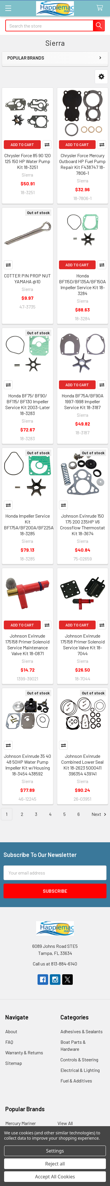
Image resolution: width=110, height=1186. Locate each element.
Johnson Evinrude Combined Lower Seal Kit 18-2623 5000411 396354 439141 (82, 764)
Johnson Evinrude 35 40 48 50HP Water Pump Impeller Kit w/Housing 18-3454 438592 (27, 764)
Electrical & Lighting (80, 1070)
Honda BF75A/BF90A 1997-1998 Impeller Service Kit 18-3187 (83, 401)
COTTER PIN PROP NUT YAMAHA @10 (27, 278)
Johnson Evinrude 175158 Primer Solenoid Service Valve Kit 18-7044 (82, 644)
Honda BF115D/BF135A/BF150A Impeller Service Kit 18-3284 (82, 284)
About (11, 1031)
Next (100, 814)
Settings (55, 1151)
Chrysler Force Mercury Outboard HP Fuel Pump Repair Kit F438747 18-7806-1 (82, 164)
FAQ (9, 1042)
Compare (47, 144)
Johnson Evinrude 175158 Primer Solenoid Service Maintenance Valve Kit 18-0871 (27, 644)
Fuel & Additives (76, 1080)
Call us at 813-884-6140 (55, 963)
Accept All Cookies (55, 1176)
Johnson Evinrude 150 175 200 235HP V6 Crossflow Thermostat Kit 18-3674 (82, 524)
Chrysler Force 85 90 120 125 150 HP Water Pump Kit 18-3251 (27, 161)
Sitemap (13, 1063)
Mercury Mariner (20, 1123)
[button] (101, 77)
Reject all (55, 1163)
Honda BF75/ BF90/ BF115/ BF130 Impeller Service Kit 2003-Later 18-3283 (27, 404)
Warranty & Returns (24, 1052)
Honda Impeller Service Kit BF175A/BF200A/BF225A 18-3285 (29, 524)
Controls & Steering (79, 1059)
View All (65, 1123)
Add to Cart (22, 144)
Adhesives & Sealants (81, 1031)
